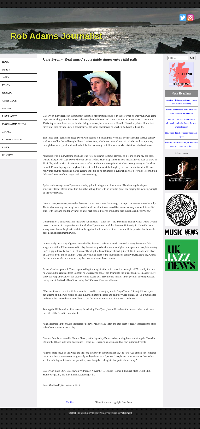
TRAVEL (6, 131)
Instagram (190, 17)
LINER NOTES (9, 116)
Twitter (183, 17)
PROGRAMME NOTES (14, 124)
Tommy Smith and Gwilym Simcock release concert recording (181, 144)
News (6, 69)
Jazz (5, 77)
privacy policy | (101, 412)
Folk (6, 85)
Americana (10, 100)
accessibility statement (120, 412)
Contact (7, 155)
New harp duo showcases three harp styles (181, 134)
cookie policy (84, 412)
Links (5, 147)
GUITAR (6, 108)
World (7, 92)
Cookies (70, 402)
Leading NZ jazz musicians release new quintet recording (181, 102)
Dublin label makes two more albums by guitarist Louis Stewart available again (181, 123)
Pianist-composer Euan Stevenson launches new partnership (181, 111)
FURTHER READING (13, 139)
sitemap (72, 412)
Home (5, 61)
